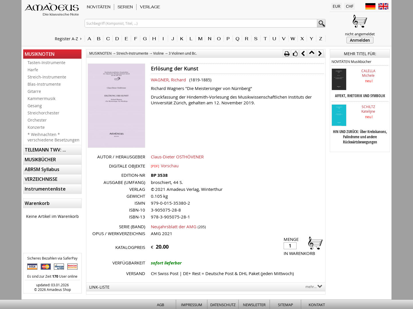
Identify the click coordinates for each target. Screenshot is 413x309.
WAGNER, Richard (168, 79)
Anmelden (360, 40)
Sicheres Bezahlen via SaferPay (52, 258)
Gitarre (34, 91)
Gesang (35, 105)
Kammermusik (41, 98)
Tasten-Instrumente (46, 62)
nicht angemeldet (360, 34)
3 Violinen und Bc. (183, 53)
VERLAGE (150, 6)
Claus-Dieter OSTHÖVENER (177, 157)
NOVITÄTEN (98, 6)
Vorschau (165, 165)
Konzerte (36, 127)
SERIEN (125, 6)
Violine (158, 53)
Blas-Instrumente (44, 84)
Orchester (37, 120)
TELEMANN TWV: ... (45, 150)
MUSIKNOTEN (39, 54)
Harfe (33, 69)
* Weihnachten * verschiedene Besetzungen (53, 137)
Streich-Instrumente (47, 77)
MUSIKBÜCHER (40, 159)
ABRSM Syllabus (42, 169)
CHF (349, 6)
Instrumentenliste (45, 189)
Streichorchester (43, 113)
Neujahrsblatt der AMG (173, 226)
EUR (337, 6)
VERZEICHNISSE (41, 179)
